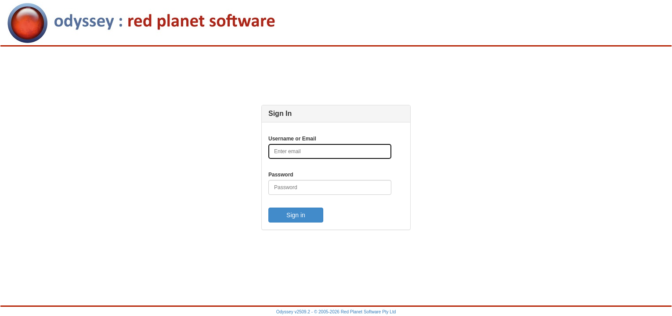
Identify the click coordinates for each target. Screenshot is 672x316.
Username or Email (292, 139)
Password (280, 175)
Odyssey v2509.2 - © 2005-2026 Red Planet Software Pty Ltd (336, 311)
